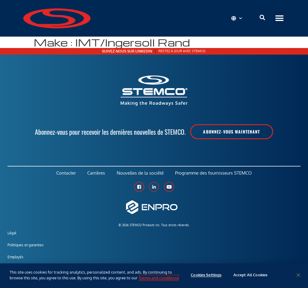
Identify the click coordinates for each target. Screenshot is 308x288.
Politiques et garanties (26, 245)
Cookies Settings (206, 275)
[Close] (298, 275)
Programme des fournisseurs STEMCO (214, 173)
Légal (12, 233)
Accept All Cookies (250, 275)
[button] (279, 18)
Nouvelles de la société (140, 173)
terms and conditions (159, 277)
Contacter (65, 173)
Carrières (96, 173)
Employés (15, 257)
